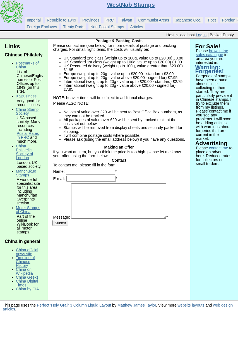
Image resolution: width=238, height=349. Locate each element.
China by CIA (27, 289)
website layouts (191, 305)
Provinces (90, 20)
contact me (218, 148)
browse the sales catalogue (212, 53)
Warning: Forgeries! (209, 69)
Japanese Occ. (188, 20)
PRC (109, 20)
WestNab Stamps (131, 4)
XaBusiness (26, 96)
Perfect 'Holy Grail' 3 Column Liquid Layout (74, 305)
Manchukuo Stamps (26, 173)
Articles (136, 27)
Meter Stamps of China (28, 209)
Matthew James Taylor (136, 305)
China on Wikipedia (24, 271)
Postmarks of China (27, 65)
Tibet (211, 20)
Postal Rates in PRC (28, 135)
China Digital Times (27, 283)
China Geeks (27, 277)
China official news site (27, 252)
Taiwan (126, 20)
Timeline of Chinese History (25, 261)
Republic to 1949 (61, 20)
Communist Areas (153, 20)
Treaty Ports (73, 27)
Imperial (34, 20)
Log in (201, 35)
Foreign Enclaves (42, 27)
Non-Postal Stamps (107, 27)
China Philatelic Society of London (24, 152)
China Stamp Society (27, 111)
